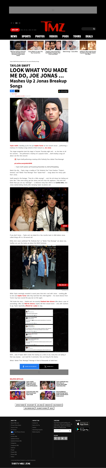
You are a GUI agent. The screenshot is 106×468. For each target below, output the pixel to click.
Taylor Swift (30, 405)
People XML (14, 452)
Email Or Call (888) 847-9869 (28, 30)
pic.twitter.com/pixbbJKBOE (23, 163)
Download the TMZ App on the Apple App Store (82, 424)
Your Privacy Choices (18, 432)
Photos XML (14, 454)
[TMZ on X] (14, 23)
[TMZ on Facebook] (11, 23)
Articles (13, 434)
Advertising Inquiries (37, 429)
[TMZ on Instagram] (19, 23)
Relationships (57, 405)
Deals (89, 36)
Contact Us (35, 423)
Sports (26, 36)
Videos (53, 36)
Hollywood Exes (29, 408)
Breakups (48, 405)
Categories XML (15, 445)
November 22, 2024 (20, 96)
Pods (65, 36)
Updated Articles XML (16, 441)
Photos (40, 36)
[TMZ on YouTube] (62, 438)
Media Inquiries (36, 432)
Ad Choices (14, 429)
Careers (34, 427)
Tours (77, 36)
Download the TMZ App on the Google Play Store (82, 429)
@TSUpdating (54, 167)
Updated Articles (15, 438)
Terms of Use (14, 427)
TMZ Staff (14, 94)
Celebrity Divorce (42, 408)
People (12, 450)
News (14, 36)
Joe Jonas (40, 405)
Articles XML (14, 436)
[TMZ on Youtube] (16, 23)
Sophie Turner (20, 405)
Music (51, 408)
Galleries (13, 447)
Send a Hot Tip (36, 425)
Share (29, 367)
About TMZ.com (15, 423)
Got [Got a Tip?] (15, 30)
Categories (13, 443)
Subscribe (69, 430)
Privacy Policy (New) (16, 425)
